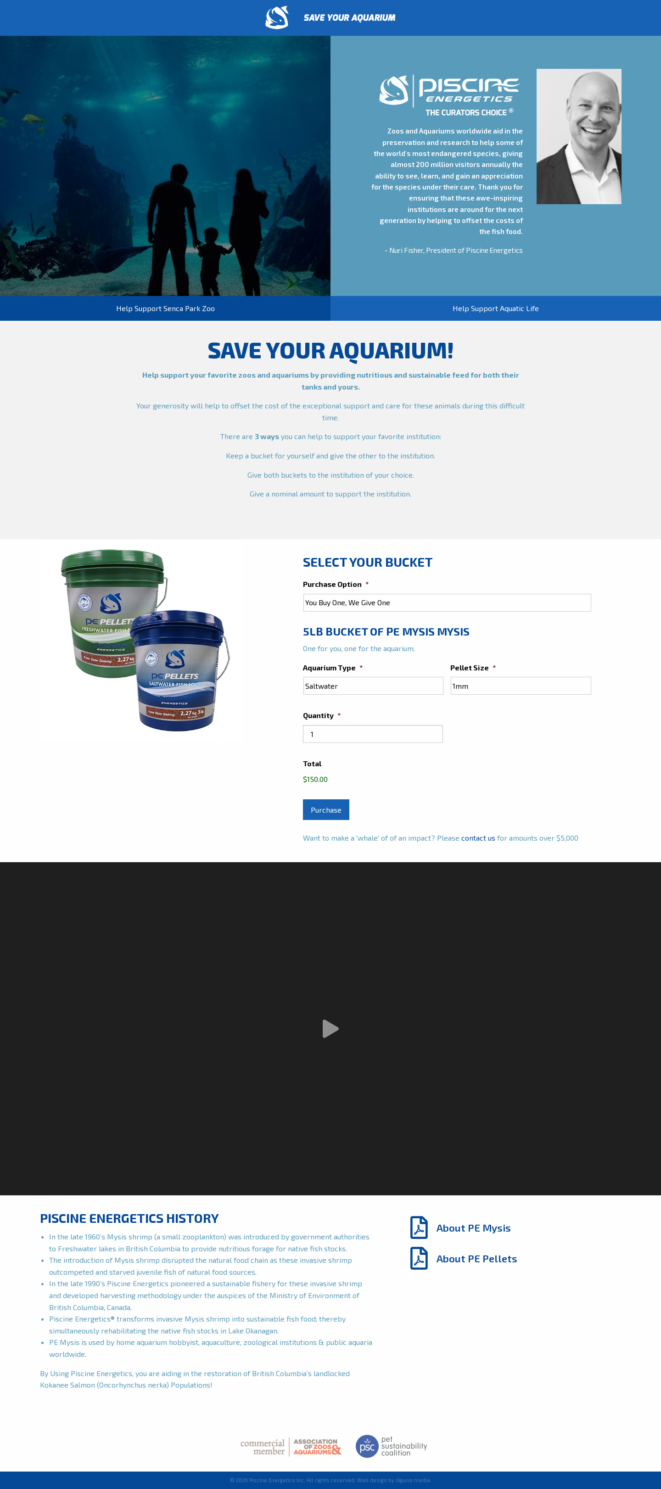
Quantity (322, 715)
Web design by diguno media (393, 1480)
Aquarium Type (333, 667)
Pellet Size (473, 667)
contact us (478, 837)
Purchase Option (336, 584)
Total (312, 763)
